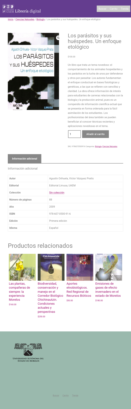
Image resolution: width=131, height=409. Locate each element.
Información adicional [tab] (24, 158)
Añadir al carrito (95, 134)
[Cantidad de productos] (74, 134)
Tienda (125, 8)
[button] (58, 37)
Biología (40, 19)
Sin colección (56, 192)
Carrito (113, 8)
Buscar (102, 8)
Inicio (10, 19)
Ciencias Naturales (24, 19)
